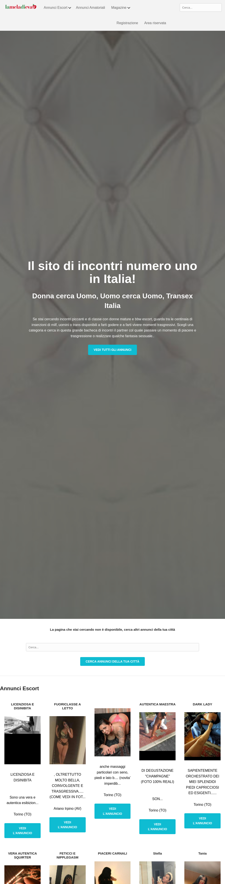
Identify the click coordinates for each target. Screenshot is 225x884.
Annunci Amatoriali (90, 7)
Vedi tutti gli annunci (112, 349)
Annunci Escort (58, 8)
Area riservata (155, 23)
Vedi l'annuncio (22, 830)
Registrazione (127, 23)
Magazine (121, 8)
